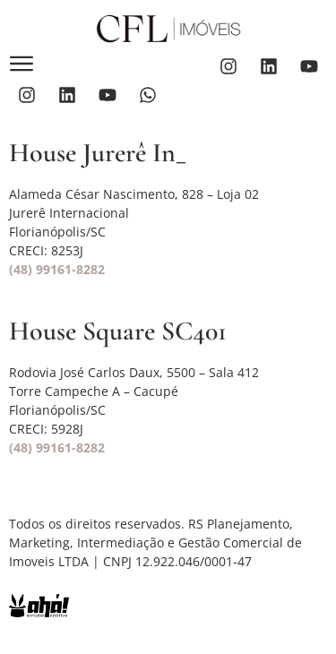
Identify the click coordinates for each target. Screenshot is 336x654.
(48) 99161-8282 (57, 269)
